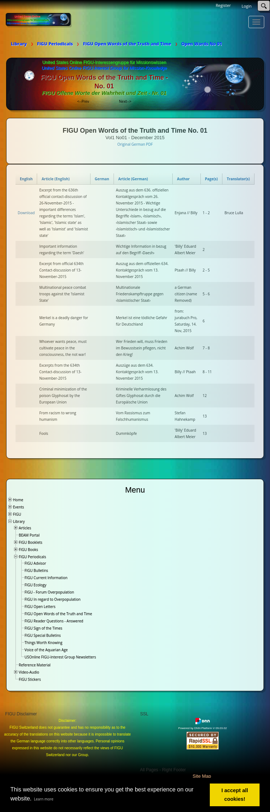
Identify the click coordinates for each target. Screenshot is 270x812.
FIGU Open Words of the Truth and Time (58, 613)
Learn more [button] (43, 799)
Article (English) (55, 178)
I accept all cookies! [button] (234, 794)
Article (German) (133, 178)
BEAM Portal (29, 535)
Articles (25, 527)
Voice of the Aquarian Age (46, 649)
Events (18, 506)
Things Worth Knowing (43, 642)
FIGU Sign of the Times (43, 628)
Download (26, 212)
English (26, 178)
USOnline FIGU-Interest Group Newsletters (60, 656)
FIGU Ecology (35, 584)
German (102, 178)
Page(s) (211, 178)
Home (18, 499)
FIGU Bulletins (36, 570)
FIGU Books (28, 549)
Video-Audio (29, 672)
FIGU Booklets (30, 542)
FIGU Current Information (46, 577)
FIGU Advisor (35, 563)
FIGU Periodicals (32, 556)
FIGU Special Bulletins (43, 635)
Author (183, 178)
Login (247, 6)
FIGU (17, 514)
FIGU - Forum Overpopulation (49, 592)
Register (223, 5)
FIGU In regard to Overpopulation (52, 599)
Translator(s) (238, 178)
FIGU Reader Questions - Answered (54, 620)
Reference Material (34, 664)
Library (19, 521)
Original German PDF (134, 144)
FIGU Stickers (30, 679)
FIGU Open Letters (40, 606)
